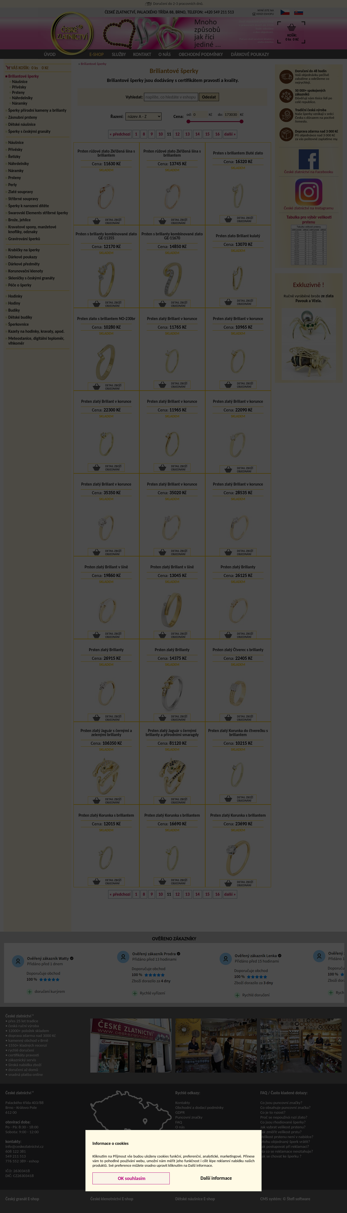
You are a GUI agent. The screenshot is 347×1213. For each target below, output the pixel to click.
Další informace (216, 1178)
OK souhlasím (131, 1178)
